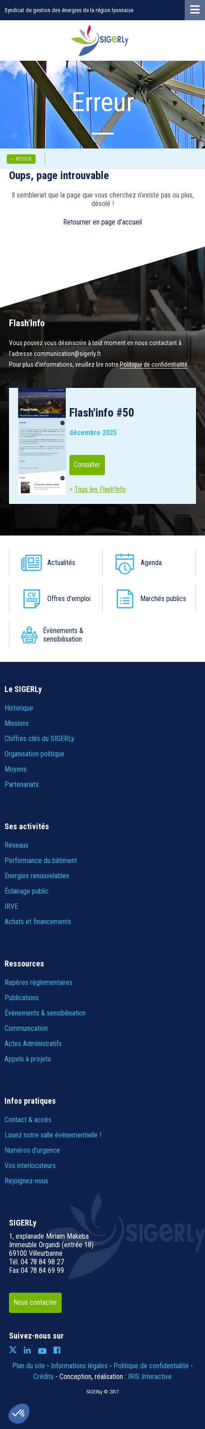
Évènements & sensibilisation (63, 634)
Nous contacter (35, 1302)
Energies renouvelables (37, 876)
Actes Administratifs (33, 1043)
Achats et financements (38, 921)
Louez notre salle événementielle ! (53, 1135)
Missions (17, 723)
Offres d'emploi (69, 598)
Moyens (16, 769)
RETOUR (23, 159)
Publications (22, 997)
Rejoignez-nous (26, 1181)
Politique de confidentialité (153, 364)
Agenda (151, 562)
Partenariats (22, 784)
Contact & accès (28, 1119)
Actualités (62, 562)
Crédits (43, 1376)
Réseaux (16, 845)
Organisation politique (34, 754)
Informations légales (79, 1366)
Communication (26, 1028)
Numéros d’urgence (32, 1150)
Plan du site (28, 1366)
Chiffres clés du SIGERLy (39, 738)
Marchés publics (153, 598)
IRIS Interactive (150, 1376)
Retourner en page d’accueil (102, 222)
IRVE (11, 906)
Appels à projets (28, 1059)
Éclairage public (27, 891)
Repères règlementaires (39, 982)
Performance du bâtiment (41, 860)
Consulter (87, 464)
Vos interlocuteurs (30, 1165)
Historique (19, 708)
